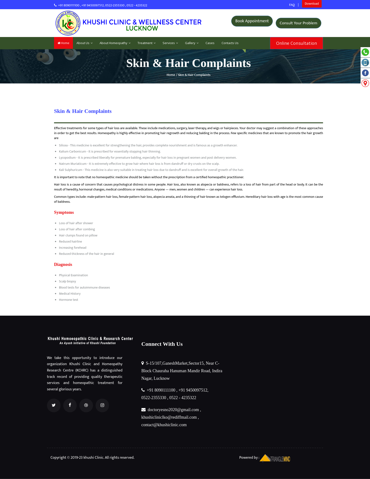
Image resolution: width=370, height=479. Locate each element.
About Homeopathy (115, 43)
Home (63, 43)
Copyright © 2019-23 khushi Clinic (76, 457)
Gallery (191, 43)
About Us (84, 43)
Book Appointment (252, 22)
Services (170, 43)
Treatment (147, 43)
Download (312, 5)
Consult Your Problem (298, 23)
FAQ (292, 5)
